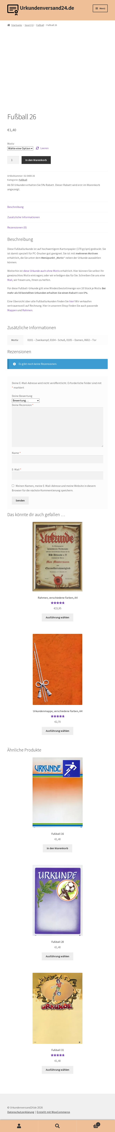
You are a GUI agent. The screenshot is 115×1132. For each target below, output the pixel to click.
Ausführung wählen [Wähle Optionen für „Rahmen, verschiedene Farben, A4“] (57, 617)
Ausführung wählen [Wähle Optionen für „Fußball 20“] (57, 956)
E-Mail (16, 469)
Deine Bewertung (22, 396)
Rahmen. (27, 310)
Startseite (16, 25)
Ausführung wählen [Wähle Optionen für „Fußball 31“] (57, 1069)
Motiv (10, 143)
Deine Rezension (22, 405)
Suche (57, 1126)
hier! (72, 301)
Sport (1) (29, 25)
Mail (9, 280)
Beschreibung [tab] (15, 207)
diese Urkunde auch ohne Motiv (41, 271)
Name (16, 453)
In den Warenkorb (36, 160)
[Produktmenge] (13, 160)
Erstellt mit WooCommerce (53, 1112)
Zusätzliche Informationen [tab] (23, 217)
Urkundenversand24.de (47, 8)
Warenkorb (88, 1124)
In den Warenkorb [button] (57, 848)
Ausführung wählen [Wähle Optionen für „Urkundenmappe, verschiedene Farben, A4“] (57, 730)
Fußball (40, 25)
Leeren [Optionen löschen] (44, 148)
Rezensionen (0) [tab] (17, 227)
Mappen (12, 310)
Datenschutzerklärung (20, 1112)
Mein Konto (19, 1126)
